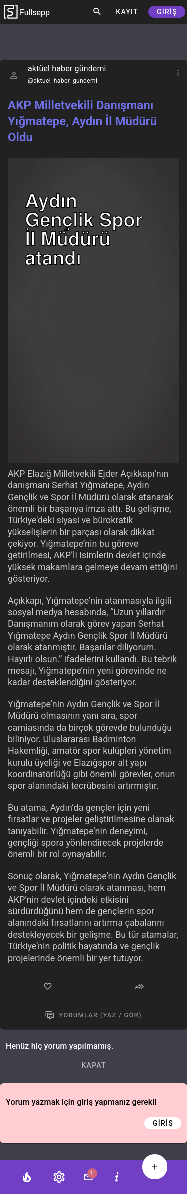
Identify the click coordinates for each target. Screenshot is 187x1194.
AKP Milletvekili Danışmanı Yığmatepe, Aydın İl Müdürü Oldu (82, 121)
